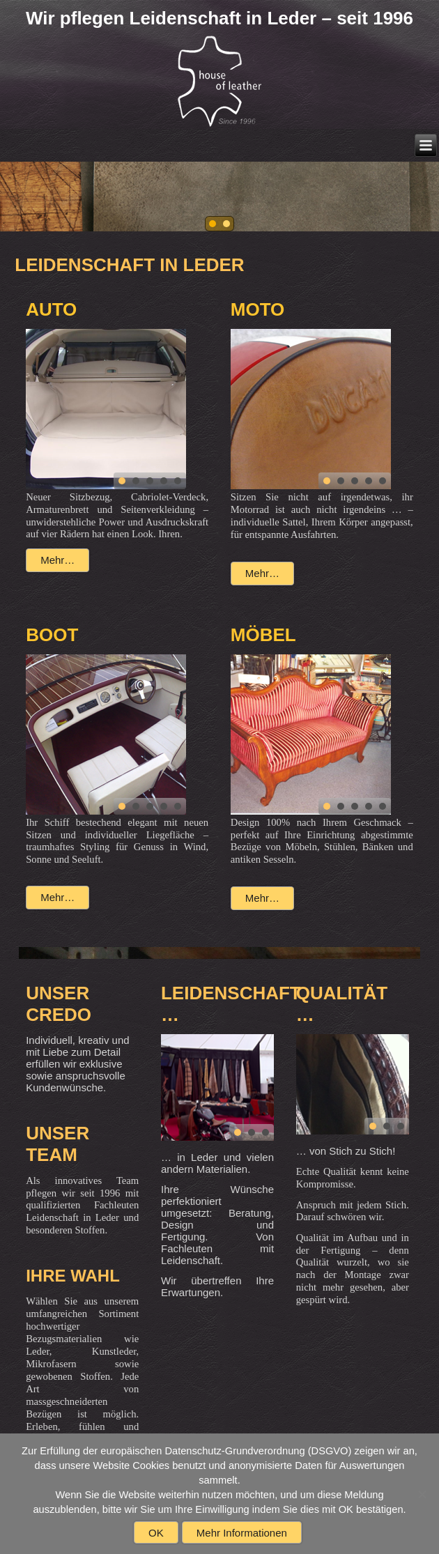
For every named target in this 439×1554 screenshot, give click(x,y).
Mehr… (57, 560)
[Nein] (422, 1494)
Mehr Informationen (242, 1533)
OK (156, 1533)
